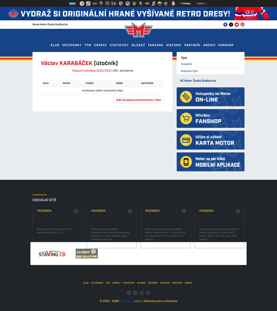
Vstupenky (72, 45)
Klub (55, 45)
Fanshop (226, 45)
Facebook (44, 226)
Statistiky (119, 45)
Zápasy (100, 45)
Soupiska (186, 64)
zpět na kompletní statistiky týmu (138, 100)
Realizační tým (189, 71)
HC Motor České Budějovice (198, 81)
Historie (174, 45)
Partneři (192, 45)
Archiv (209, 45)
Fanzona (155, 45)
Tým (87, 45)
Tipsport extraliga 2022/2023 (92, 70)
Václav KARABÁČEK (66, 63)
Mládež (138, 45)
